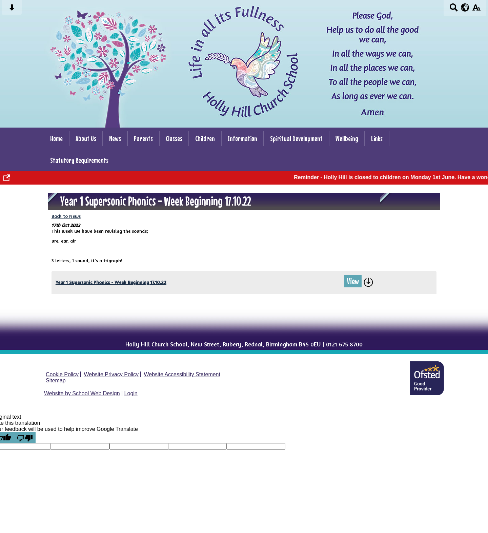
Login (131, 393)
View (353, 281)
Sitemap (56, 380)
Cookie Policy (62, 374)
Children (205, 138)
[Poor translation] (25, 437)
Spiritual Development (296, 138)
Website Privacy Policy (111, 374)
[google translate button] (465, 7)
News (115, 138)
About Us (86, 138)
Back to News (66, 216)
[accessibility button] (476, 10)
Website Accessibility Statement (182, 374)
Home (56, 138)
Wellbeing (347, 138)
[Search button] (454, 10)
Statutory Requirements (79, 160)
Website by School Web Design (82, 393)
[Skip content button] (12, 10)
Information (242, 138)
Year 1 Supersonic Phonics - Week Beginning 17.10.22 (111, 282)
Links (377, 138)
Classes (174, 138)
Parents (143, 138)
